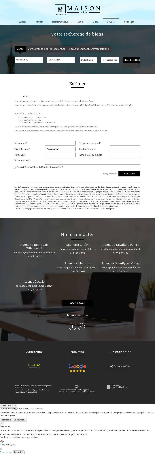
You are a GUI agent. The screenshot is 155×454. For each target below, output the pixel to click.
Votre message (23, 160)
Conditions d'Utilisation (85, 209)
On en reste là (8, 406)
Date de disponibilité (91, 155)
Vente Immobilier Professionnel (46, 49)
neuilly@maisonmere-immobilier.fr (121, 267)
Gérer (95, 22)
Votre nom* (21, 143)
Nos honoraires (44, 390)
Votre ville (20, 155)
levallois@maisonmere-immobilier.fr (121, 249)
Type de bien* (22, 149)
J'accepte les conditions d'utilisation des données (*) (40, 167)
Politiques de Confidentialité (58, 209)
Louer (80, 22)
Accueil (22, 22)
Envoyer (129, 173)
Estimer (110, 22)
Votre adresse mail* (90, 143)
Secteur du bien (88, 149)
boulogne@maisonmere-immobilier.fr (34, 252)
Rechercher (132, 60)
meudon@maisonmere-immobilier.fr (77, 267)
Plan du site (19, 390)
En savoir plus (6, 452)
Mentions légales (31, 390)
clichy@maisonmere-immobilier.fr (77, 249)
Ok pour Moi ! (20, 420)
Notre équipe (130, 22)
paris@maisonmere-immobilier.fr (34, 286)
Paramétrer (6, 420)
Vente (20, 49)
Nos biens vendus (60, 22)
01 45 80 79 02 (34, 256)
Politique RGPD (31, 392)
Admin (22, 392)
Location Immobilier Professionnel (89, 49)
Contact (77, 302)
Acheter (39, 22)
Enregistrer (18, 452)
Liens (17, 392)
